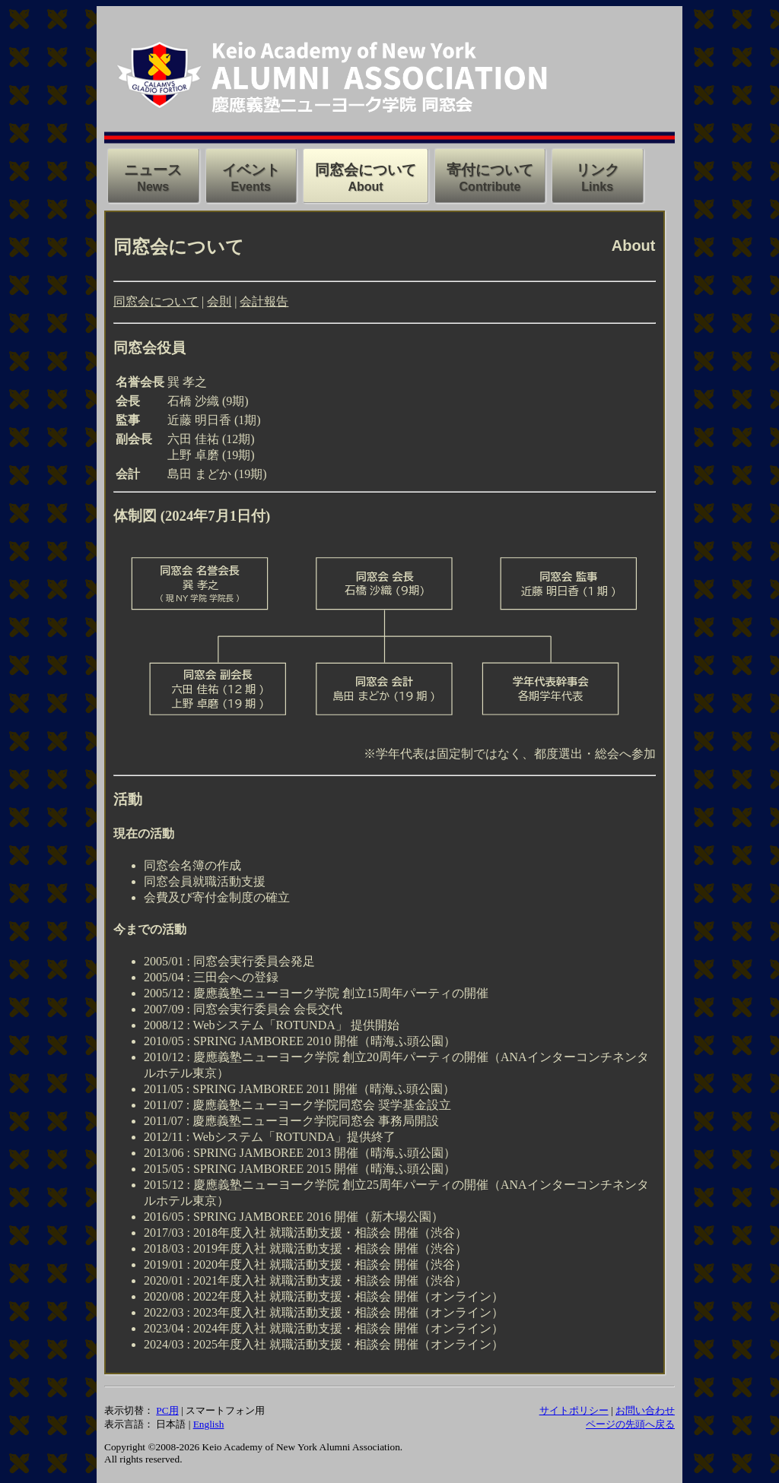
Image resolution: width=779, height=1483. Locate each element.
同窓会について (156, 301)
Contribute (490, 186)
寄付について (490, 170)
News (153, 186)
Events (251, 186)
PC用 (167, 1410)
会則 (219, 301)
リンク (597, 170)
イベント (251, 170)
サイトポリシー (574, 1410)
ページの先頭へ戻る (630, 1424)
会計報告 (264, 301)
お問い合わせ (645, 1410)
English (208, 1424)
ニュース (153, 170)
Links (597, 186)
